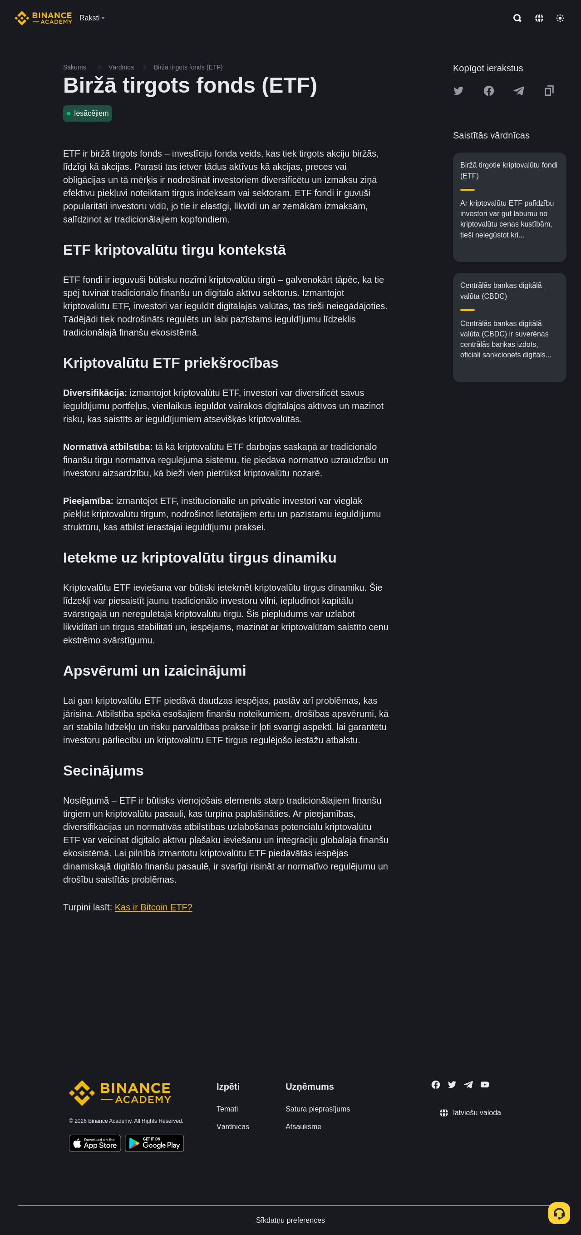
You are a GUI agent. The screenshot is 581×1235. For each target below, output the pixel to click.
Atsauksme (303, 1127)
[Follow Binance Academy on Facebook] (435, 1084)
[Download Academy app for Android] (154, 1145)
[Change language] (539, 18)
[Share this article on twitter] (458, 90)
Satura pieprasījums (318, 1109)
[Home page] (43, 18)
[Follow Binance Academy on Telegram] (468, 1085)
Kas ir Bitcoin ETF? (153, 907)
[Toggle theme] (560, 18)
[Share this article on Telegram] (518, 90)
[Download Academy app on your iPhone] (95, 1145)
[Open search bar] (515, 18)
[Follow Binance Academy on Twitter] (452, 1084)
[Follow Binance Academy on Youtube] (484, 1084)
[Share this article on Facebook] (488, 90)
